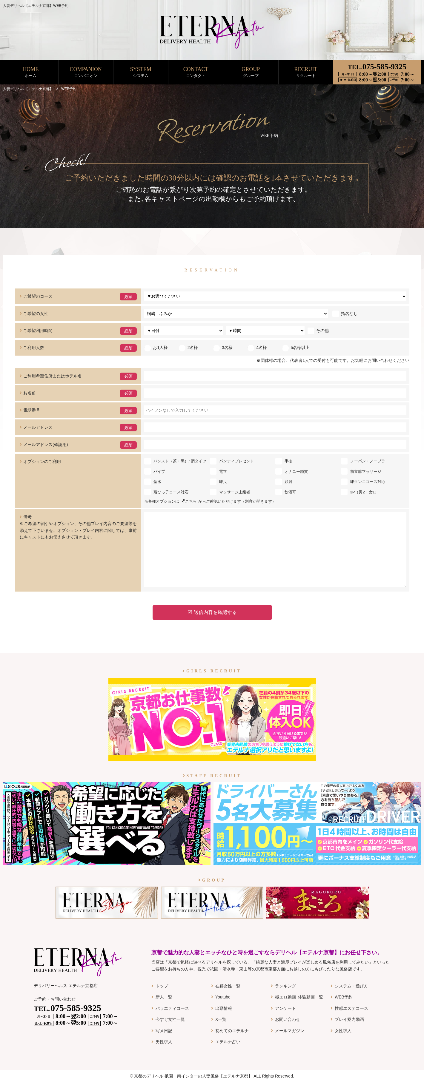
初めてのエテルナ (232, 1030)
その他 (318, 330)
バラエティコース (172, 1008)
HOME (30, 72)
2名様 (188, 347)
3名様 (223, 347)
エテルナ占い (227, 1041)
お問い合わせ (287, 1019)
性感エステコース (351, 1008)
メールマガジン (289, 1030)
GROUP (250, 72)
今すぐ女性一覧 (170, 1019)
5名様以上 (296, 347)
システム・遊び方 (351, 986)
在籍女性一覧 (227, 986)
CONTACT (195, 72)
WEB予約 (344, 997)
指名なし (345, 313)
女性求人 (343, 1030)
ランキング (285, 986)
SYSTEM (140, 72)
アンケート (285, 1008)
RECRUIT (306, 72)
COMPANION (86, 72)
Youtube (223, 997)
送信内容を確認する (212, 612)
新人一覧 (164, 997)
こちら (189, 501)
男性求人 (164, 1041)
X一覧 (220, 1019)
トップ (162, 986)
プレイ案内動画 (349, 1019)
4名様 (257, 347)
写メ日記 (164, 1030)
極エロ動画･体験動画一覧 (299, 997)
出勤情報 (223, 1008)
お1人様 (156, 347)
